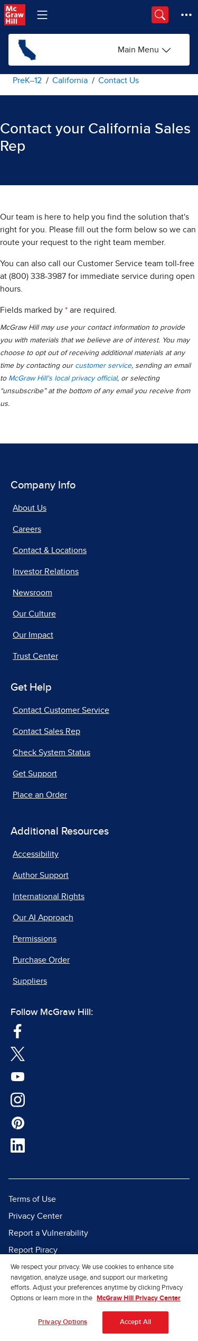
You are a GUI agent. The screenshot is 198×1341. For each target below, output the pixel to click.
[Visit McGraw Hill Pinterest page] (18, 1122)
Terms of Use (32, 1199)
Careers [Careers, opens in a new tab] (27, 529)
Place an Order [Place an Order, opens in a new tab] (40, 795)
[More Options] (186, 14)
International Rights (48, 896)
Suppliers (30, 981)
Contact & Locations (50, 550)
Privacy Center (35, 1216)
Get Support (35, 773)
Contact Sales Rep (46, 731)
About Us (29, 508)
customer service (103, 365)
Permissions (34, 939)
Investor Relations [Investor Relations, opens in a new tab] (46, 571)
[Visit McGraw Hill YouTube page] (18, 1076)
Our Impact (33, 635)
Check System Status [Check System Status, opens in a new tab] (51, 752)
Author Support (41, 875)
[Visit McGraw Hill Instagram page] (18, 1099)
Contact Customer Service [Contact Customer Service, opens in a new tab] (61, 710)
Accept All (135, 1325)
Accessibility (36, 854)
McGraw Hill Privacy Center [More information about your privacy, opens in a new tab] (139, 1301)
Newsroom (32, 592)
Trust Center (35, 656)
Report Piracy (33, 1250)
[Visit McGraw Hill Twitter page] (18, 1053)
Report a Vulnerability (48, 1233)
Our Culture (34, 614)
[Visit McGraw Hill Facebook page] (18, 1030)
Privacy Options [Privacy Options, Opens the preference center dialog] (62, 1325)
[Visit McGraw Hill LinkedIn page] (18, 1145)
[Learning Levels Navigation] (42, 14)
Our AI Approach (43, 917)
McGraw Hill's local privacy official (62, 378)
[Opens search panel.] (160, 14)
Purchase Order (41, 960)
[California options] (145, 49)
